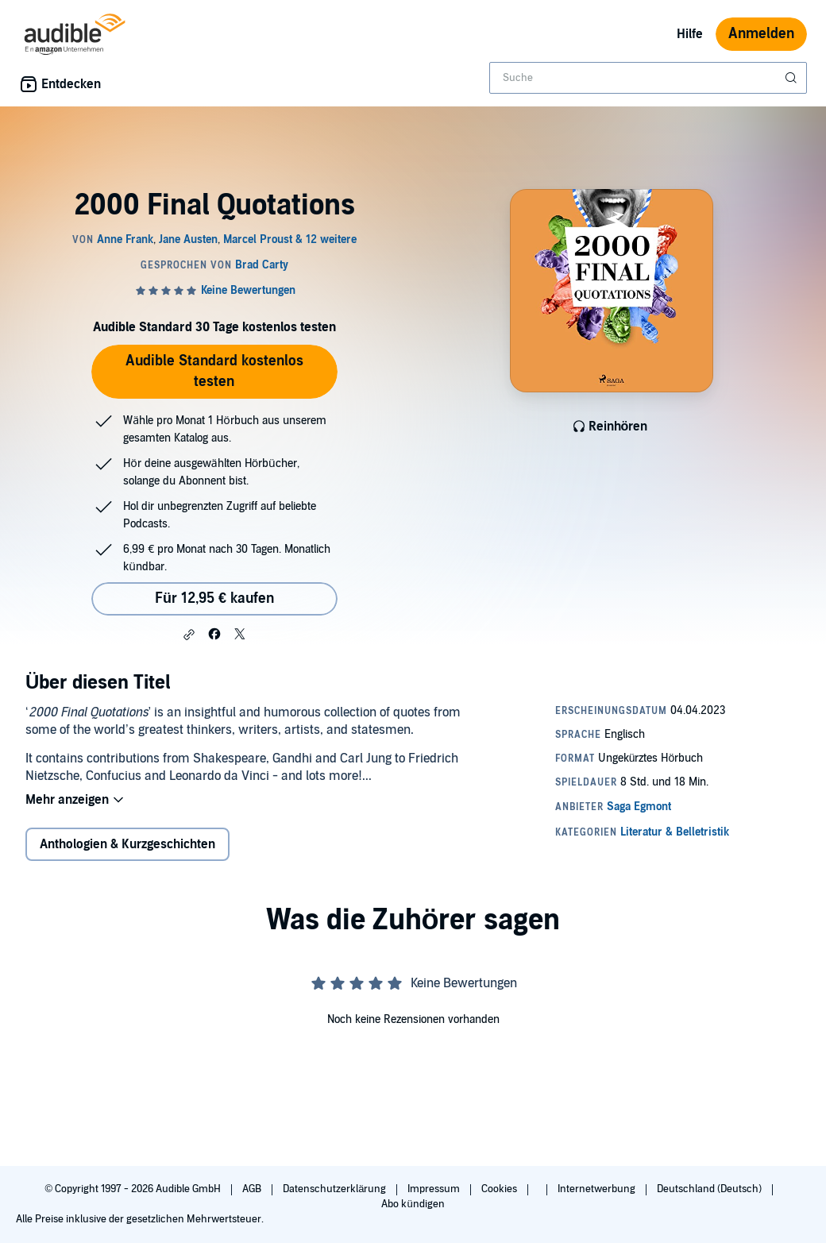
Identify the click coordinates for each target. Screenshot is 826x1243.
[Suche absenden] (792, 78)
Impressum (434, 1189)
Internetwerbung (598, 1189)
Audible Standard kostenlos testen (214, 371)
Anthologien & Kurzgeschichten (127, 844)
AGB (253, 1189)
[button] (189, 634)
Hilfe (690, 34)
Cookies (500, 1189)
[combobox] (648, 78)
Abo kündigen (412, 1204)
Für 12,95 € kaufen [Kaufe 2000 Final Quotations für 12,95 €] (214, 598)
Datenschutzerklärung (335, 1189)
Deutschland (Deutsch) (710, 1189)
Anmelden (761, 33)
